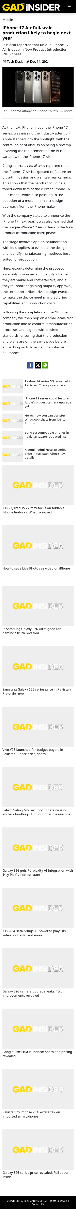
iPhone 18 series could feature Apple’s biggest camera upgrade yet (48, 402)
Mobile (7, 19)
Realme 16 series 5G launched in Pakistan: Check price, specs (48, 383)
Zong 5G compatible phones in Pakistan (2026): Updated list (47, 434)
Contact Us (38, 1204)
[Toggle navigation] (69, 6)
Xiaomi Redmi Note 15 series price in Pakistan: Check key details (45, 453)
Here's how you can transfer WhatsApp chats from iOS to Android (45, 419)
